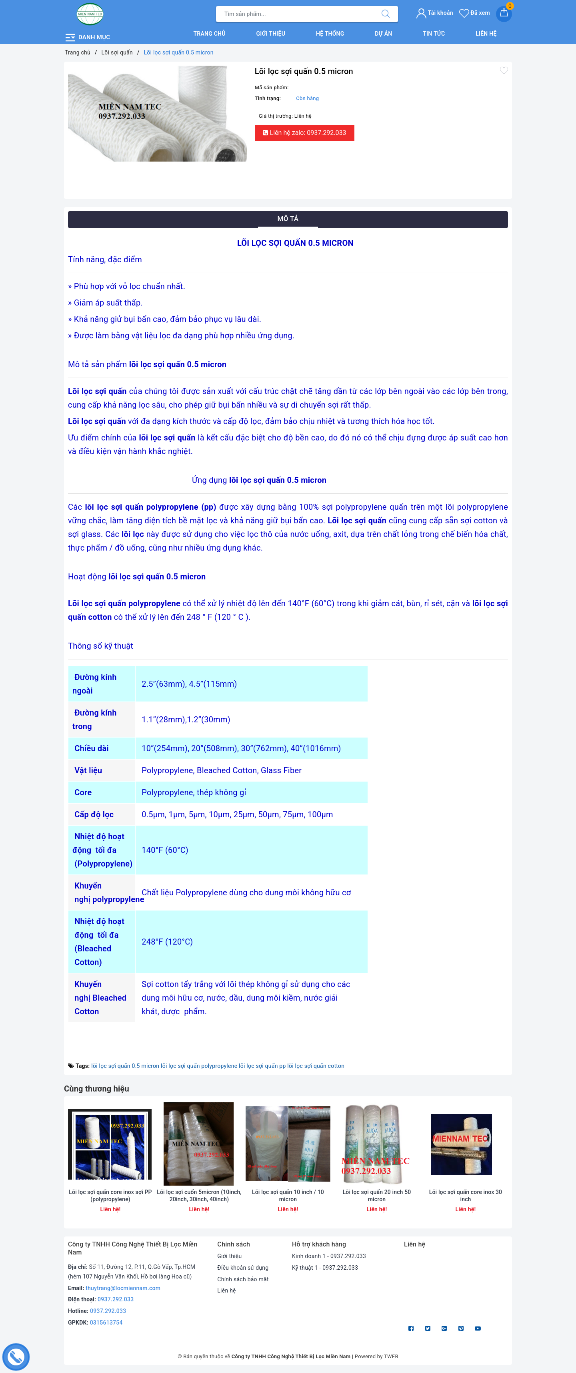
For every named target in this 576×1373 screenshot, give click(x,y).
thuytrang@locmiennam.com (123, 1288)
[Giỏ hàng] (504, 14)
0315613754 (106, 1322)
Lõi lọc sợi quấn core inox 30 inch (465, 1195)
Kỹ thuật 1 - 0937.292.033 (325, 1267)
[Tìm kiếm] (385, 14)
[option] (157, 114)
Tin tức (434, 33)
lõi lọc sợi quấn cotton (315, 1066)
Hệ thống (330, 33)
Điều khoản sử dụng (242, 1267)
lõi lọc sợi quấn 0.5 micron (125, 1066)
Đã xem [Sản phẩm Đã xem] (474, 13)
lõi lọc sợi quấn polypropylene (199, 1066)
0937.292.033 (116, 1299)
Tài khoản (434, 13)
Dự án (383, 33)
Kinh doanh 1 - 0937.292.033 (329, 1256)
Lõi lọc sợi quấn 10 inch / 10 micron (288, 1195)
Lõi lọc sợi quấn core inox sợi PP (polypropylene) (110, 1195)
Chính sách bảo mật (242, 1279)
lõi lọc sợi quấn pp (262, 1066)
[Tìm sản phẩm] (295, 14)
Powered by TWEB (376, 1356)
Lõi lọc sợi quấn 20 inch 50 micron (377, 1195)
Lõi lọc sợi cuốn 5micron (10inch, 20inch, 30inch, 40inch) (199, 1195)
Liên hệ (486, 33)
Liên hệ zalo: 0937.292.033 (304, 133)
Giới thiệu (271, 33)
